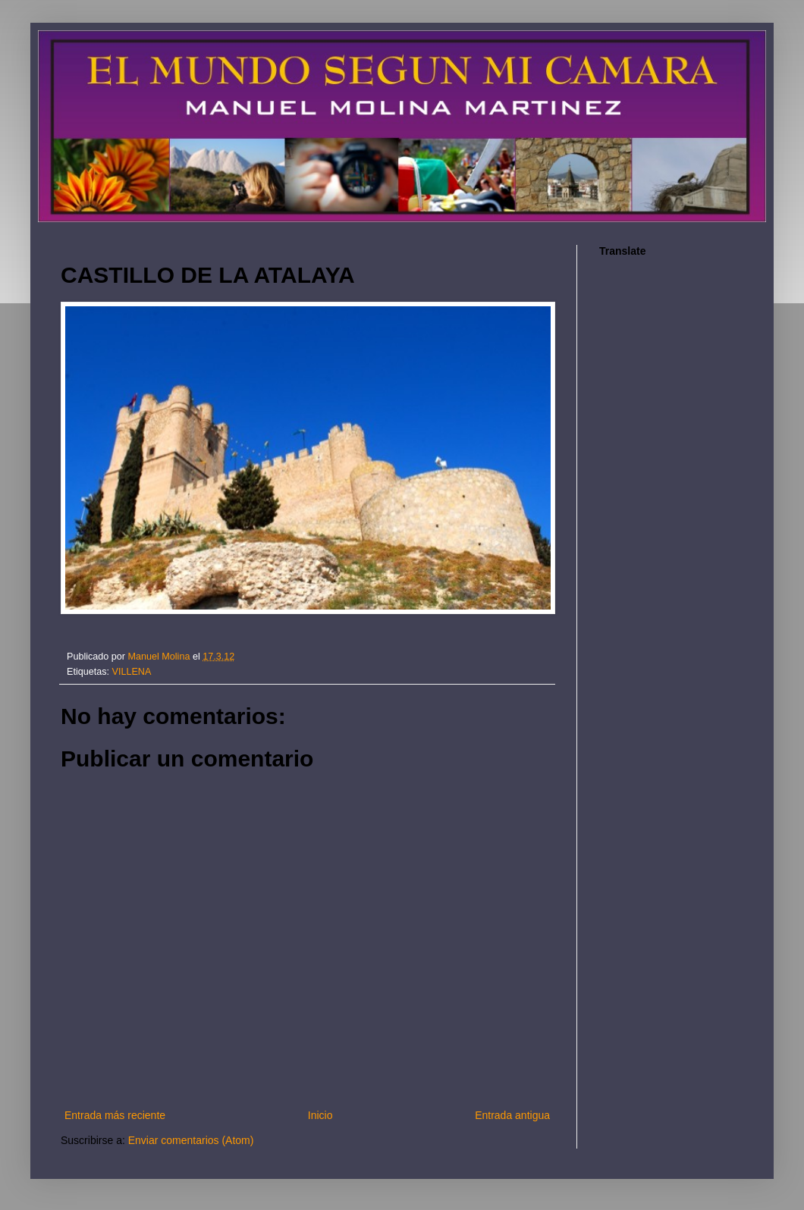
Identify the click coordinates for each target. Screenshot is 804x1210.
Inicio (320, 1115)
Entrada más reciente (114, 1115)
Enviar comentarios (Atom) (191, 1140)
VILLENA (132, 671)
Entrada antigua (512, 1115)
